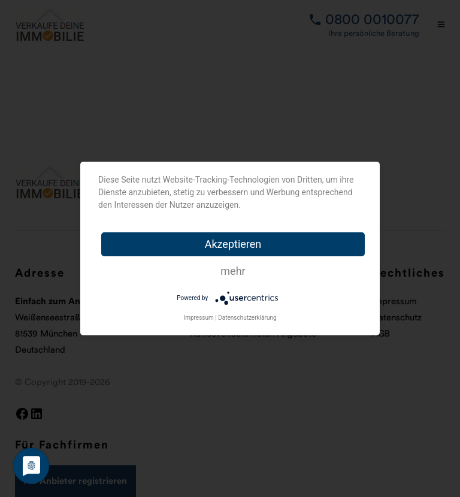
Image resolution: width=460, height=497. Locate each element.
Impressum (198, 317)
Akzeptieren (233, 244)
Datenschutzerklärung (247, 317)
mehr (232, 271)
